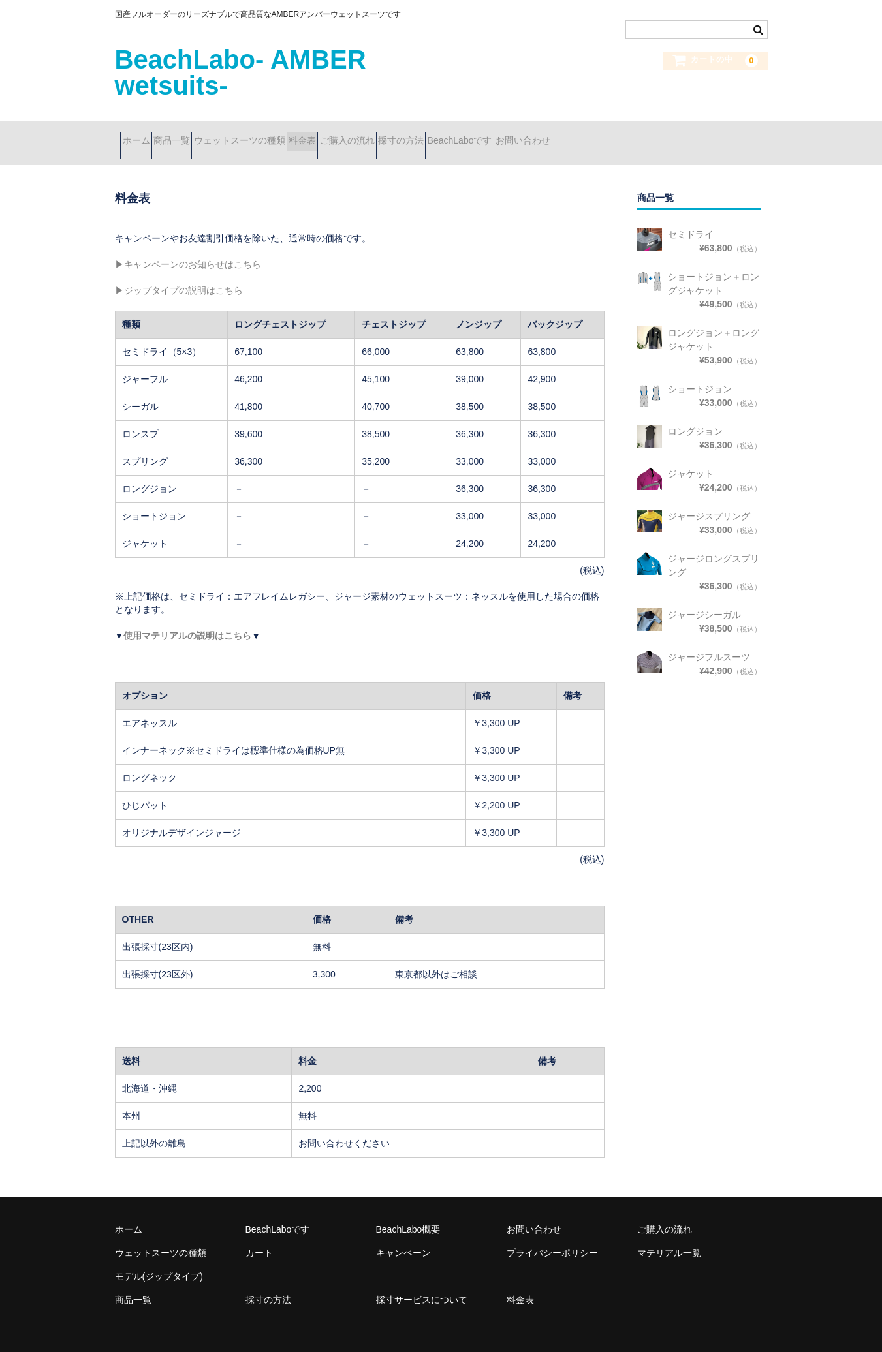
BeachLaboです (604, 135)
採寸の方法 (522, 135)
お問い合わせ (690, 135)
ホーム (141, 135)
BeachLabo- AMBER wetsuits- (240, 72)
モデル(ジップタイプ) (159, 1259)
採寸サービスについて (421, 1283)
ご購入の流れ (445, 135)
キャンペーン (403, 1236)
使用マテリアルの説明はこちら (187, 618)
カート (259, 1236)
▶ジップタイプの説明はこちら (179, 274)
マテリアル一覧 (669, 1236)
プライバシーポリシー (552, 1236)
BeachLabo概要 (408, 1212)
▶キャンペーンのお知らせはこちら (188, 248)
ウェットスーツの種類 (291, 135)
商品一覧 (200, 135)
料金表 (377, 135)
